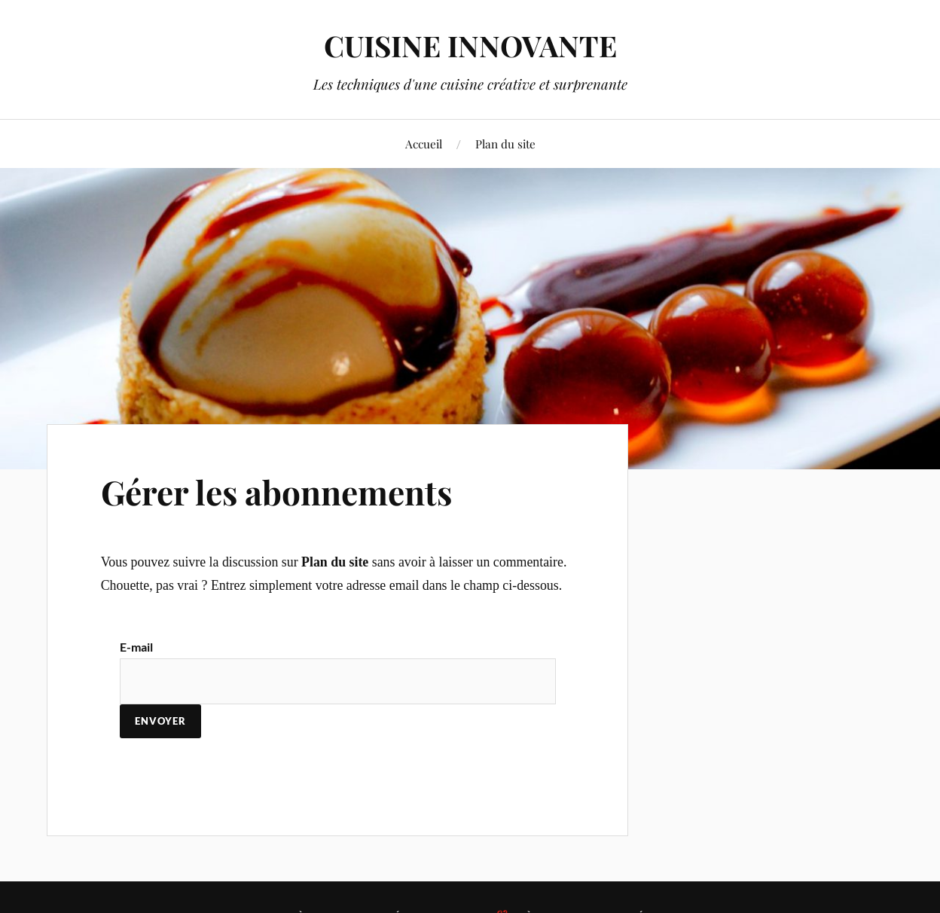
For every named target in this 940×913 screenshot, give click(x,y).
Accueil (423, 143)
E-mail (136, 647)
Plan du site (505, 143)
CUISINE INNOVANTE (470, 45)
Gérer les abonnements (276, 491)
